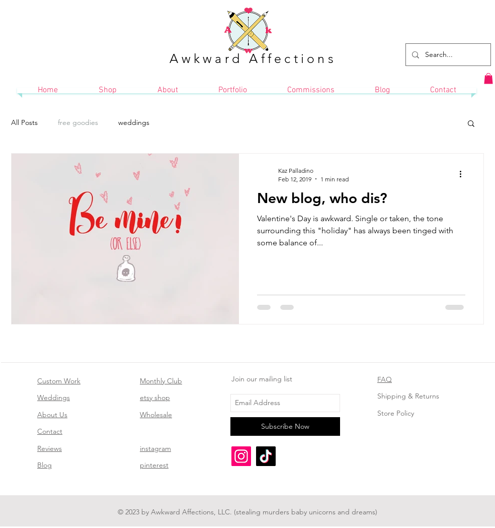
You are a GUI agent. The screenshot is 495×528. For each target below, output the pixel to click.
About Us (52, 414)
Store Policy (395, 413)
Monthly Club (161, 380)
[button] (488, 78)
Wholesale (156, 414)
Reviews (49, 448)
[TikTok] (266, 456)
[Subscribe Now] (285, 426)
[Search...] (447, 54)
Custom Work (58, 380)
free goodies (78, 122)
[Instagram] (241, 456)
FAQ (384, 379)
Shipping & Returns (408, 396)
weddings (133, 122)
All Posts (24, 122)
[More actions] (464, 174)
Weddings (53, 397)
